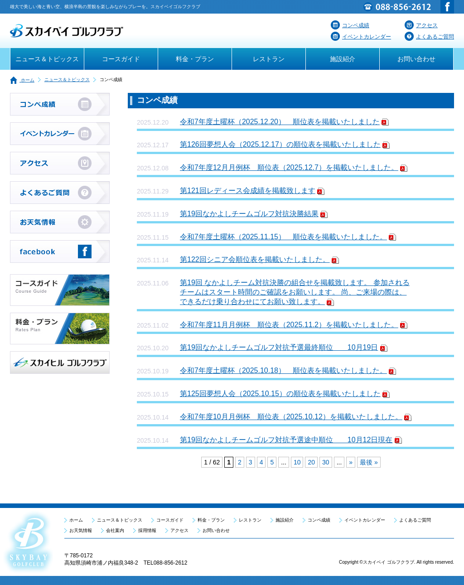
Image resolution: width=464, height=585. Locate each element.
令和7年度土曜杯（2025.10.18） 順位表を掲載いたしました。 (283, 370)
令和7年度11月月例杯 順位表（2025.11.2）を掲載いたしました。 (289, 325)
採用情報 (147, 530)
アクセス (421, 25)
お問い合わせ (416, 59)
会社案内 (115, 530)
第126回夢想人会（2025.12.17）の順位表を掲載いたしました (280, 144)
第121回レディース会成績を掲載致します (247, 190)
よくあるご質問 (429, 37)
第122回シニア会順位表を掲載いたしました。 (255, 259)
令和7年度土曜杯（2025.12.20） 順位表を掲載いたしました (280, 122)
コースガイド (121, 59)
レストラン (269, 59)
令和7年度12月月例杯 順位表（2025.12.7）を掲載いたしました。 (289, 167)
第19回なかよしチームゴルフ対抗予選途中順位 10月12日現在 (286, 440)
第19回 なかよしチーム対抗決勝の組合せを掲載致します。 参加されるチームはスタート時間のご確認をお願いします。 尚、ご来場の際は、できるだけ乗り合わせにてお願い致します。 (295, 292)
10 (297, 462)
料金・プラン (195, 59)
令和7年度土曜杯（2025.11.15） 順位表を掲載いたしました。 (283, 237)
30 (325, 462)
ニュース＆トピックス (47, 59)
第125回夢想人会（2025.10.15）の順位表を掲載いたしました (280, 393)
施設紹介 (342, 59)
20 (311, 462)
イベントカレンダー (361, 37)
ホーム (22, 79)
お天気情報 (80, 530)
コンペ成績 (350, 25)
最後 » (369, 462)
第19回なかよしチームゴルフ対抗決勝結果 (249, 214)
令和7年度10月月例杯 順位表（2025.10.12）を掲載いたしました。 (291, 417)
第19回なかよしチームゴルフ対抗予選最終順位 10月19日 (279, 347)
